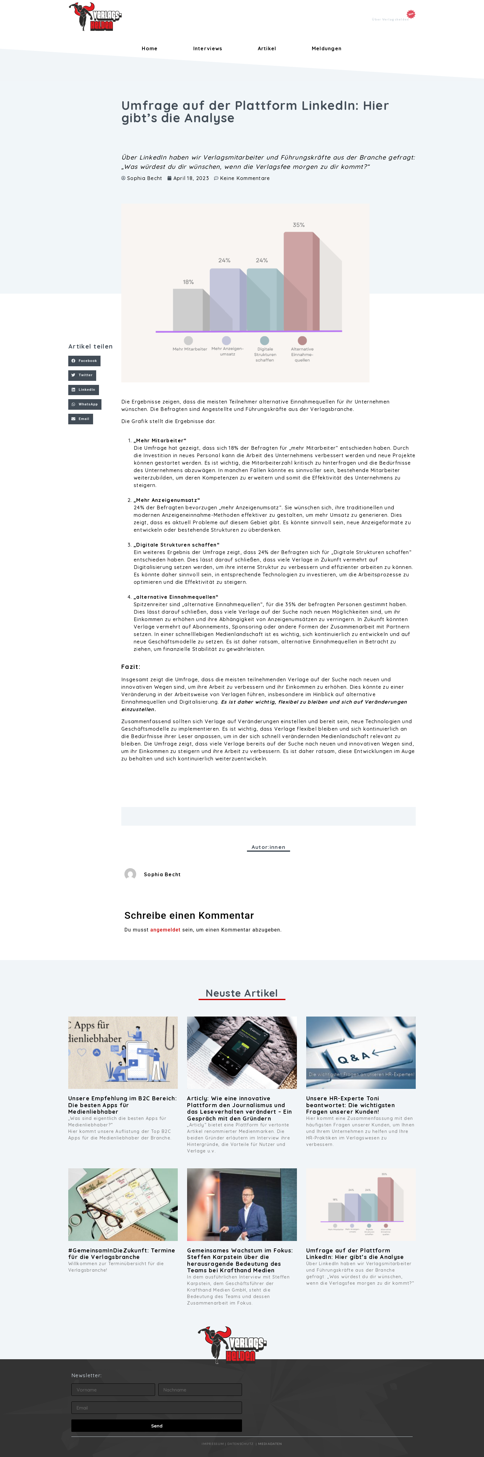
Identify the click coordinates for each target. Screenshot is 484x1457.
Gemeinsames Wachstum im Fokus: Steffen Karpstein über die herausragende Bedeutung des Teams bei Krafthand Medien (240, 1260)
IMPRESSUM (213, 1444)
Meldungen (327, 48)
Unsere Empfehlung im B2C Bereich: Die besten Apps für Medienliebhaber (122, 1105)
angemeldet (165, 930)
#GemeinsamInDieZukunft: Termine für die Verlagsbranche (121, 1254)
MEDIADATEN (270, 1444)
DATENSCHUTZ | (242, 1444)
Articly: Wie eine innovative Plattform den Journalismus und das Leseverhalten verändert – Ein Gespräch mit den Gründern (239, 1108)
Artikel (267, 48)
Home (150, 48)
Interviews (207, 48)
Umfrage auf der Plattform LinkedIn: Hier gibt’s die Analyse (355, 1254)
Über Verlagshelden (390, 19)
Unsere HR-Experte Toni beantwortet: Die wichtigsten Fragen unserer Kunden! (350, 1105)
